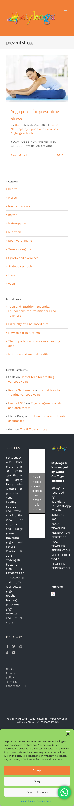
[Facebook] (7, 646)
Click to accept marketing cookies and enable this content (37, 493)
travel (12, 275)
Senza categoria (19, 249)
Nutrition (14, 232)
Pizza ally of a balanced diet (28, 324)
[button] (68, 734)
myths (12, 215)
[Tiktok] (7, 652)
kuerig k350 (16, 403)
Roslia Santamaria (21, 390)
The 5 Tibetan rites (33, 429)
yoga (11, 283)
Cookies (11, 669)
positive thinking (20, 240)
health (54, 124)
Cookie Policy (27, 801)
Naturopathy (19, 129)
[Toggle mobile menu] (66, 12)
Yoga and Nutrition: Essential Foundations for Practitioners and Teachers (32, 311)
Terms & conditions (13, 683)
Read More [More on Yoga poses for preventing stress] (18, 155)
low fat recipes (19, 206)
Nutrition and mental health (28, 354)
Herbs (12, 197)
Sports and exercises (43, 129)
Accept (37, 770)
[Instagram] (20, 646)
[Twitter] (13, 646)
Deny (37, 781)
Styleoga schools (22, 133)
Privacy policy (44, 801)
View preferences (37, 792)
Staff (18, 124)
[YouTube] (13, 652)
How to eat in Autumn (24, 333)
